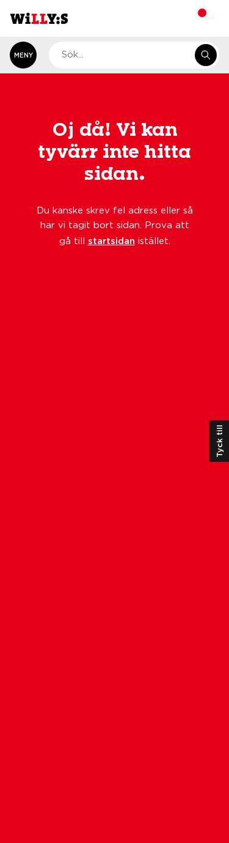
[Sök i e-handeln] (206, 55)
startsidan (111, 240)
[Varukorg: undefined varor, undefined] (194, 18)
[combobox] (134, 55)
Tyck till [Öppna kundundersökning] (219, 441)
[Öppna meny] (23, 55)
